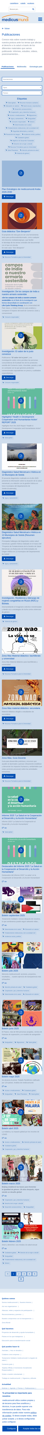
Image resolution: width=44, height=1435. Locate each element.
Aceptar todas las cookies (31, 1429)
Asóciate (5, 1350)
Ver (5, 828)
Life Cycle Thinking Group (12, 305)
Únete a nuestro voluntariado (12, 1374)
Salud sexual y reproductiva (31, 106)
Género (32, 122)
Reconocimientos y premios (11, 1314)
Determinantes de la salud (23, 125)
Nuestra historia (25, 1302)
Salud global (12, 103)
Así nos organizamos (9, 1306)
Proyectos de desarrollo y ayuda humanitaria (17, 1332)
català (22, 3)
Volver (7, 29)
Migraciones (33, 115)
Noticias (5, 1388)
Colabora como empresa (10, 1354)
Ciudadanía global (23, 137)
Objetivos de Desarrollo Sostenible (23, 141)
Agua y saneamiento (17, 118)
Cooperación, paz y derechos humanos (23, 112)
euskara (30, 3)
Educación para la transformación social (16, 1340)
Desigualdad (31, 118)
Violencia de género (23, 153)
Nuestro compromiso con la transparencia (16, 1318)
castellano (14, 3)
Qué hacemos (7, 1329)
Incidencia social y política (32, 134)
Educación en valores (12, 106)
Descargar (10, 197)
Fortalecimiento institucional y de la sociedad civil (23, 128)
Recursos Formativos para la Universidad (23, 147)
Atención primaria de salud (30, 150)
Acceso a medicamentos (17, 115)
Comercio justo (7, 1364)
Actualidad (6, 1384)
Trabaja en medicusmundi (11, 1378)
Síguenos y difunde (29, 1378)
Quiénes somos (8, 1298)
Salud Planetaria (13, 150)
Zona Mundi (6, 1322)
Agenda (12, 1388)
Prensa (20, 1388)
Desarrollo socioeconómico (23, 109)
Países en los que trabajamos (12, 1336)
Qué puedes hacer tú (10, 1347)
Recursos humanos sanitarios (29, 103)
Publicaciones (8, 67)
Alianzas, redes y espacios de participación (17, 1310)
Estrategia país (36, 67)
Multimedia (21, 67)
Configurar (11, 1429)
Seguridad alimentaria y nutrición (23, 131)
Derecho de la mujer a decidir (23, 144)
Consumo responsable (19, 122)
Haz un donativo (16, 1350)
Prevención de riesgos (13, 134)
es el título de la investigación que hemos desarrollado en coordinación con (19, 300)
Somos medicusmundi (10, 1302)
